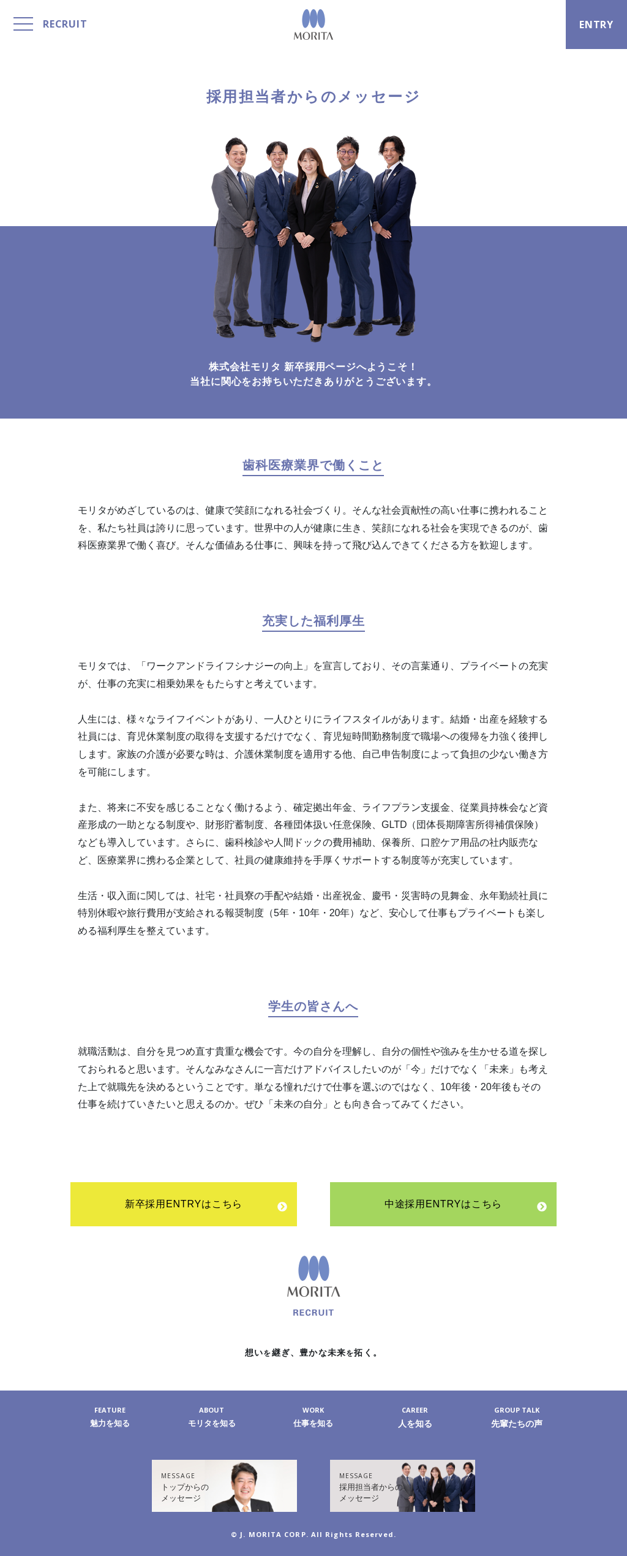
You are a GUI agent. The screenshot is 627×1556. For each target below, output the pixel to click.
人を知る (415, 1417)
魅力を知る (110, 1417)
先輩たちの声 (517, 1417)
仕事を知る (313, 1417)
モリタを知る (212, 1417)
